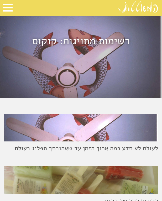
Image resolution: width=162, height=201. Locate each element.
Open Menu (8, 8)
